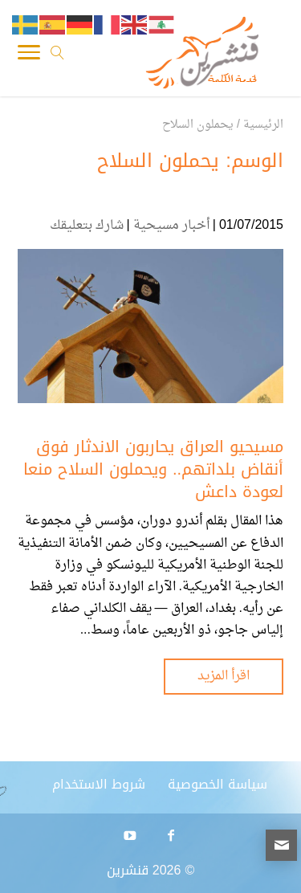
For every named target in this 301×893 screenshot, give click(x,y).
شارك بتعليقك (87, 226)
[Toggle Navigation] (29, 56)
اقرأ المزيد (223, 676)
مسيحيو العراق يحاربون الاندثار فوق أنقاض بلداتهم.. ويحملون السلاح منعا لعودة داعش (153, 469)
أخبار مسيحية (171, 226)
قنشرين (127, 870)
